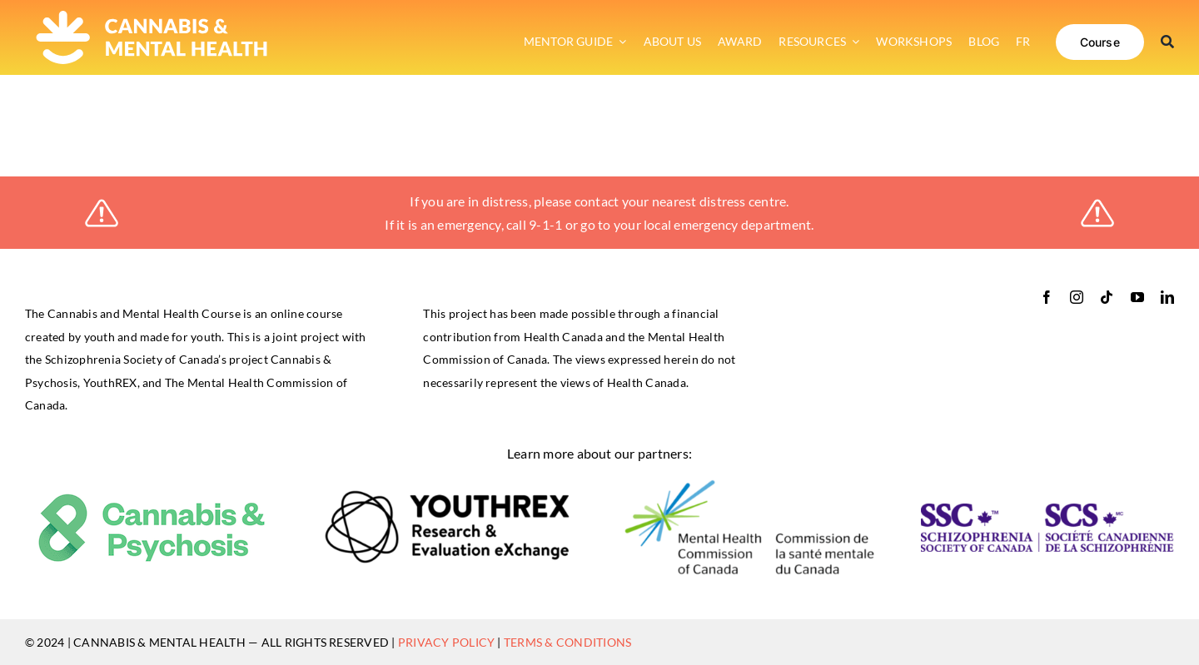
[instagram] (1076, 297)
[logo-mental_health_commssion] (749, 484)
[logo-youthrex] (450, 496)
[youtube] (1137, 297)
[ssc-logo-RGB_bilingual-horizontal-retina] (1047, 510)
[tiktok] (1106, 297)
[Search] (1167, 41)
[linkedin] (1167, 297)
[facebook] (1046, 297)
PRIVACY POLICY (446, 642)
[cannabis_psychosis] (151, 498)
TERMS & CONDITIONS (567, 642)
